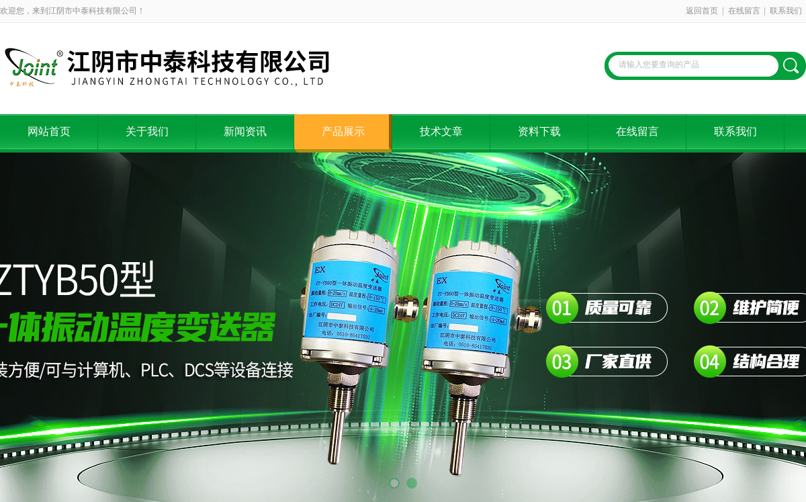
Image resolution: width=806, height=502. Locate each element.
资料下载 (539, 131)
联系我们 (786, 10)
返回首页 (702, 10)
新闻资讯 (245, 131)
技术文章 (441, 131)
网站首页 (49, 131)
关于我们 (147, 131)
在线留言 (744, 10)
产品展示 (343, 131)
